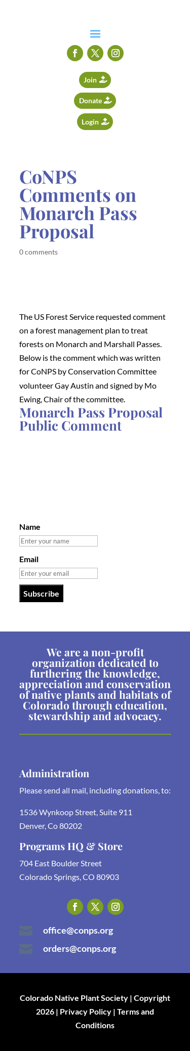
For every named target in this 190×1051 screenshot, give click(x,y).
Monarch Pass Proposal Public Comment (91, 418)
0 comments (38, 251)
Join (90, 79)
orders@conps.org (79, 948)
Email (29, 559)
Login (90, 121)
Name (30, 526)
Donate (90, 100)
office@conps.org (78, 930)
